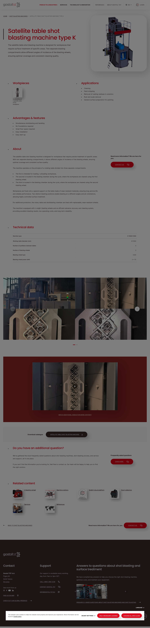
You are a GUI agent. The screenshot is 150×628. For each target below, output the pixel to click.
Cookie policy (17, 616)
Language (140, 607)
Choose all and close (131, 615)
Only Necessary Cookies (108, 615)
